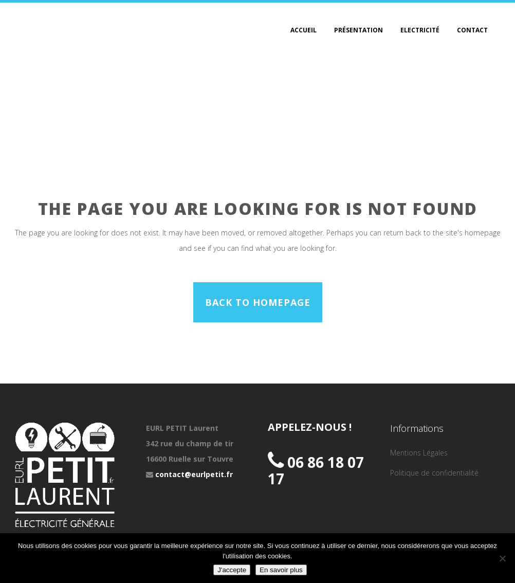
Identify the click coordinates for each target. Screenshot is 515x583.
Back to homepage (257, 302)
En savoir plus (281, 570)
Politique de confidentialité (434, 473)
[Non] (502, 558)
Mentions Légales (419, 453)
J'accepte (231, 570)
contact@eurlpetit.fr (194, 474)
